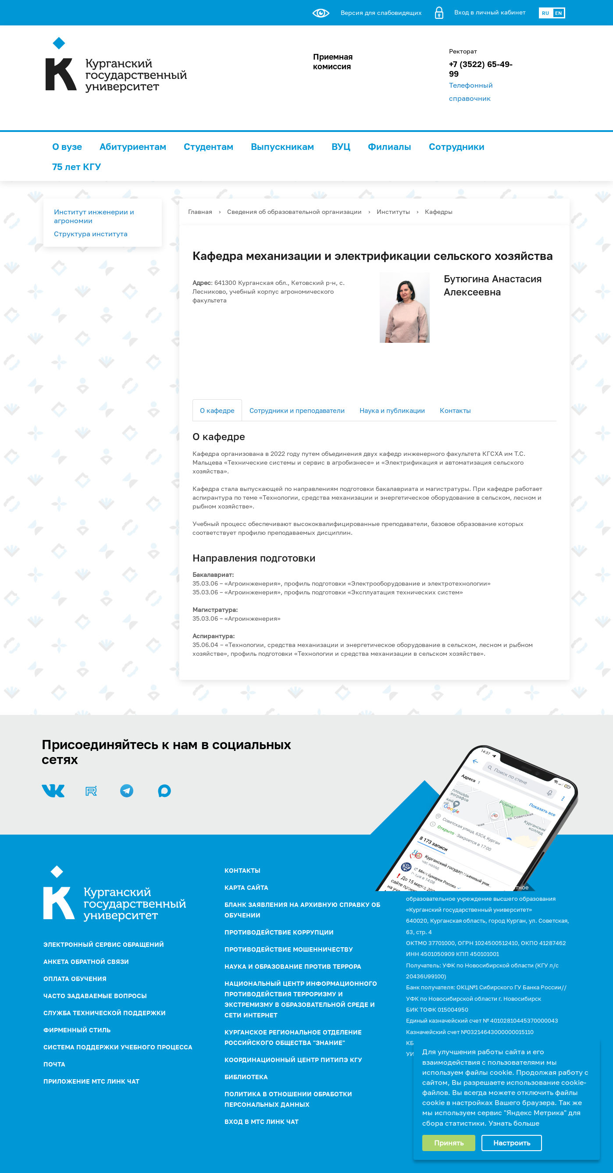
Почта (54, 1064)
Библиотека (246, 1077)
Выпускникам (282, 146)
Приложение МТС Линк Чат (91, 1081)
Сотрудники (457, 146)
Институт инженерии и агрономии (94, 216)
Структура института (91, 233)
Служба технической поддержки (104, 1013)
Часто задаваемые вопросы (95, 995)
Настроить (511, 1142)
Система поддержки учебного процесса (117, 1047)
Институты (393, 211)
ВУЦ (340, 146)
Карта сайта (246, 887)
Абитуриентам (133, 146)
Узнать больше (513, 1123)
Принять (448, 1142)
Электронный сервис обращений (103, 944)
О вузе (67, 146)
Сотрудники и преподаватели (297, 410)
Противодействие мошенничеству (289, 949)
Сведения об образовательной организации (294, 211)
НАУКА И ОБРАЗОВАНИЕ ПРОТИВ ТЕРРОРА (293, 966)
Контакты (455, 410)
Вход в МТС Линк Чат (262, 1121)
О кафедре (217, 410)
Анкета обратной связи (86, 961)
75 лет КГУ (76, 166)
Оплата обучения (75, 978)
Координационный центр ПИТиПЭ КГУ (293, 1059)
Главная (200, 211)
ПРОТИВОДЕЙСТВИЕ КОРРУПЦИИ (279, 932)
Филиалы (389, 146)
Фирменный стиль (76, 1030)
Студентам (208, 146)
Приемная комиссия (333, 61)
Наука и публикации (392, 410)
